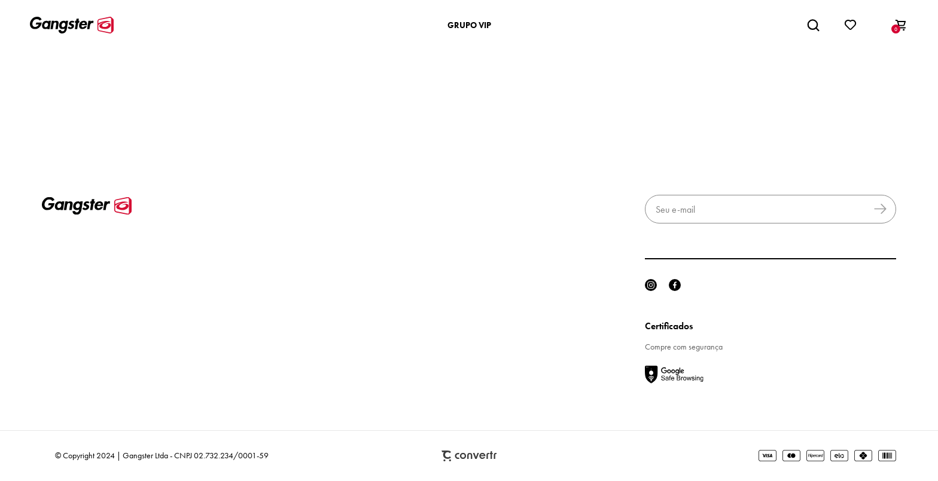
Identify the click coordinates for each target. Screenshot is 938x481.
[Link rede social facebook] (675, 285)
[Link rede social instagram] (651, 285)
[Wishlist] (850, 25)
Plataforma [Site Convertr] (469, 456)
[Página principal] (72, 25)
